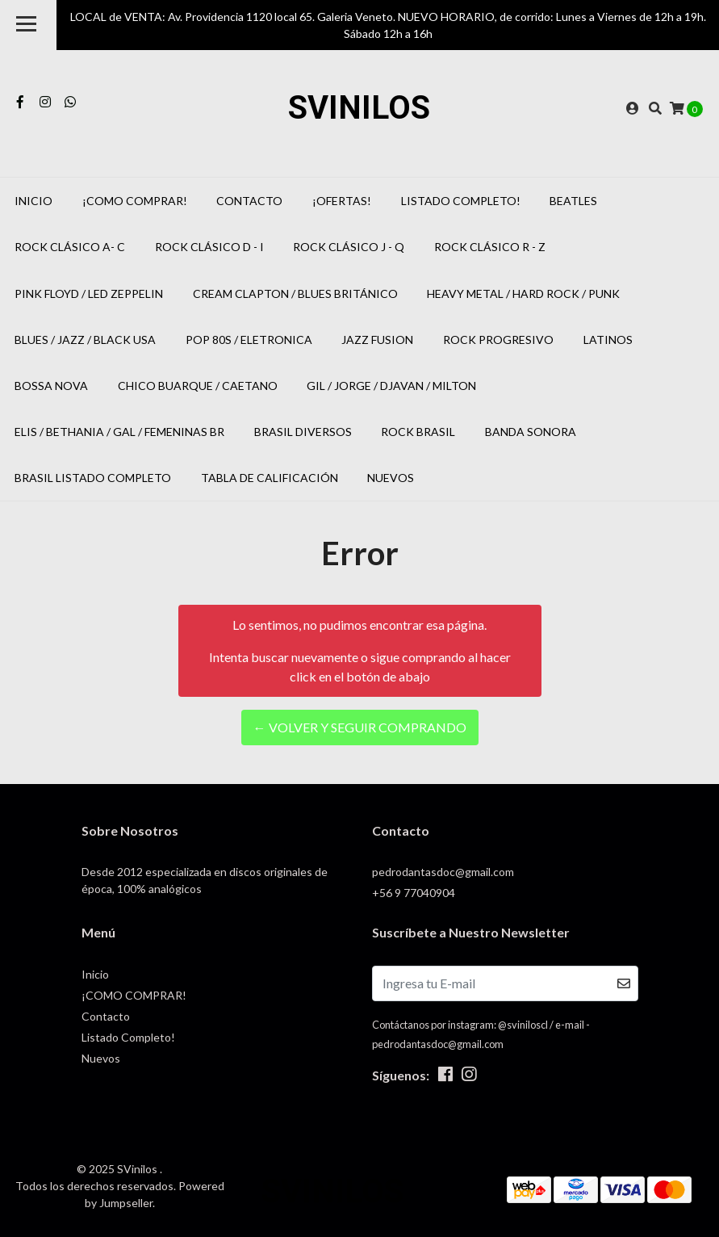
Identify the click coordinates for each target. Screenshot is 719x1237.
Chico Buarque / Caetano (198, 385)
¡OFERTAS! (341, 201)
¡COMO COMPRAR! (134, 201)
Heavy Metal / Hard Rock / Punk (523, 293)
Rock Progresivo (498, 339)
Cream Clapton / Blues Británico (295, 293)
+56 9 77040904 (413, 892)
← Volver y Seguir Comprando (359, 727)
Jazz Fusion (377, 339)
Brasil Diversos (303, 431)
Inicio (33, 201)
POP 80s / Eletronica (249, 339)
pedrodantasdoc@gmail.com (443, 871)
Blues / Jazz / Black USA (85, 339)
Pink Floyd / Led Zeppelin (89, 293)
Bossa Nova (51, 385)
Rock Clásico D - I (209, 247)
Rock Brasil (418, 431)
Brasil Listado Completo (93, 477)
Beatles (573, 201)
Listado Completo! (460, 201)
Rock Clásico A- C (70, 247)
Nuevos (390, 477)
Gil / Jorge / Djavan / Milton (391, 385)
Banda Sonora (530, 431)
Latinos (608, 339)
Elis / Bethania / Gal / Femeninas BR (119, 431)
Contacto (249, 201)
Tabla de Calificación (269, 477)
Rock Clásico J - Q (348, 247)
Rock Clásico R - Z (490, 247)
